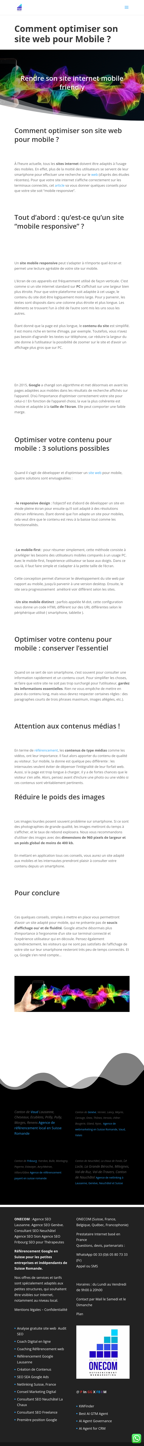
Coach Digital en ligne (34, 1341)
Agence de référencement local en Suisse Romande (38, 1128)
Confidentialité (55, 1309)
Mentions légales (27, 1309)
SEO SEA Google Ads (33, 1377)
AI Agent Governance (95, 1421)
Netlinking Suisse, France (36, 1384)
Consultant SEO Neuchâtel (35, 1230)
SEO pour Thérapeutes (46, 1242)
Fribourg (32, 1161)
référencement (46, 750)
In (85, 1392)
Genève (92, 1112)
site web (94, 472)
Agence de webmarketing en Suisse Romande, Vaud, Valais (100, 1129)
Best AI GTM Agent (93, 1413)
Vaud (34, 1112)
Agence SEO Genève (47, 1225)
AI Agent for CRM (92, 1428)
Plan (79, 1314)
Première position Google (37, 1420)
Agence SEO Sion (27, 1236)
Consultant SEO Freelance (37, 1412)
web (94, 174)
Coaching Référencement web (40, 1349)
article (60, 185)
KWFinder (86, 1406)
